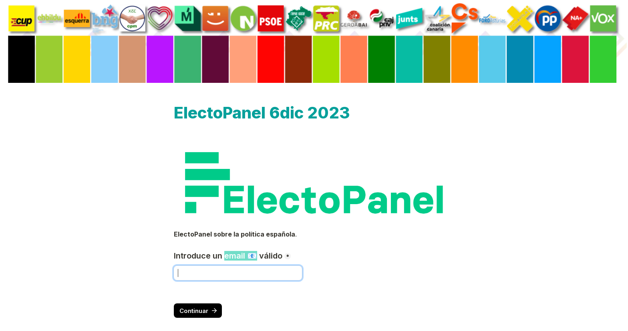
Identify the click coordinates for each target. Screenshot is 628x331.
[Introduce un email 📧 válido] (238, 273)
